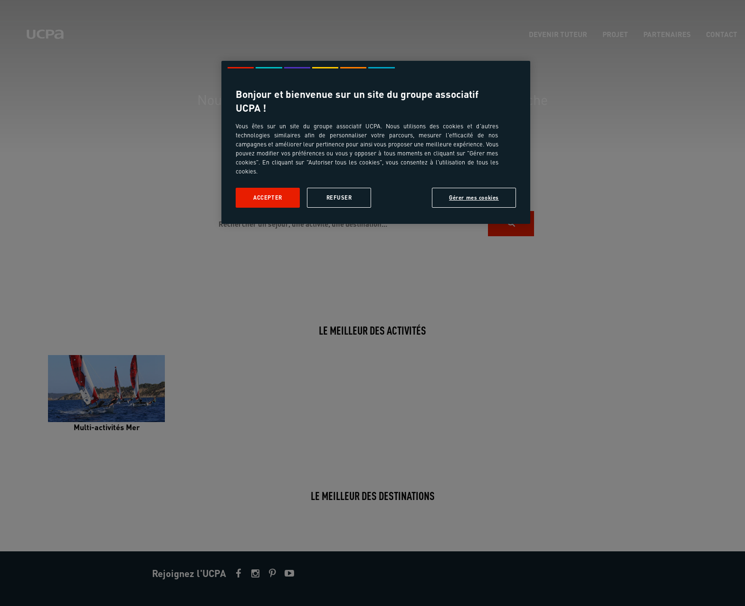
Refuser (339, 197)
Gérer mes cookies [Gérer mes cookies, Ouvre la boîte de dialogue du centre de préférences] (474, 197)
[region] (375, 142)
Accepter (267, 197)
